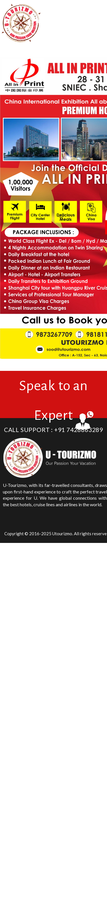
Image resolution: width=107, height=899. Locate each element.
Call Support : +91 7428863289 (53, 429)
